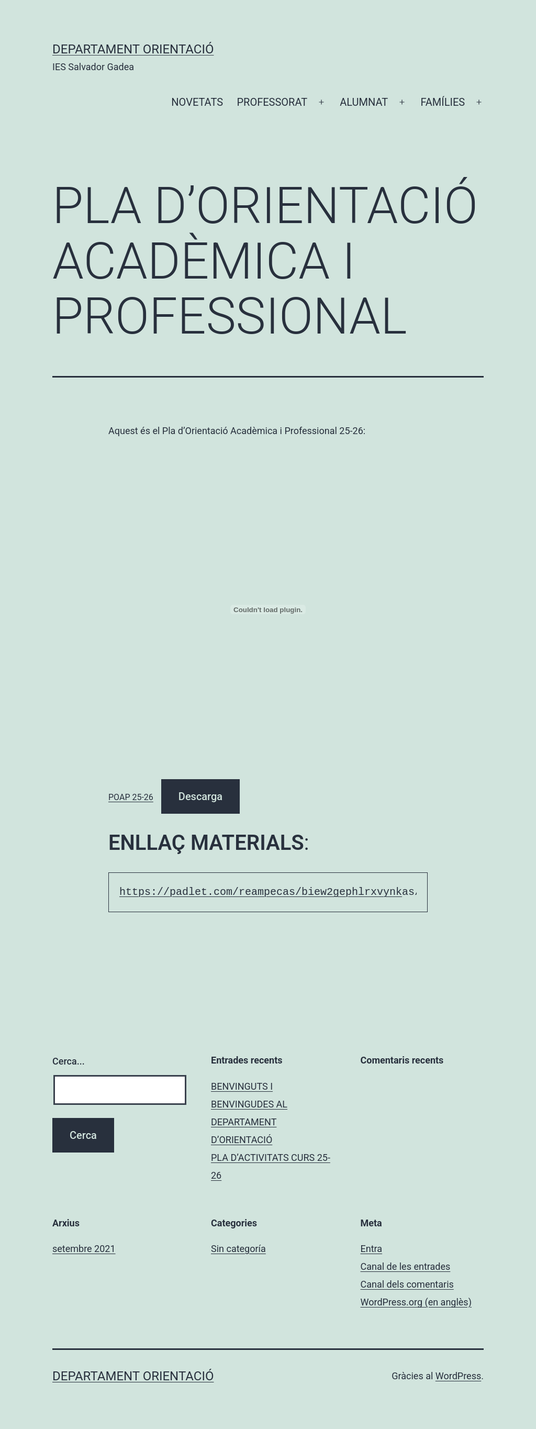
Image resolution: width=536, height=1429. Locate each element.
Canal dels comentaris (407, 1284)
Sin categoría (238, 1248)
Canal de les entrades (406, 1266)
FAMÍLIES (442, 102)
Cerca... (68, 1061)
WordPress (458, 1375)
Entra (372, 1248)
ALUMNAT (364, 102)
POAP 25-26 (130, 797)
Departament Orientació (133, 49)
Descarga (200, 796)
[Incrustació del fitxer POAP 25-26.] (268, 609)
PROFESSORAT (272, 102)
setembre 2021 (84, 1248)
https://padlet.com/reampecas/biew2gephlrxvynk (260, 892)
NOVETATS (197, 102)
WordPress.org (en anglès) (416, 1302)
